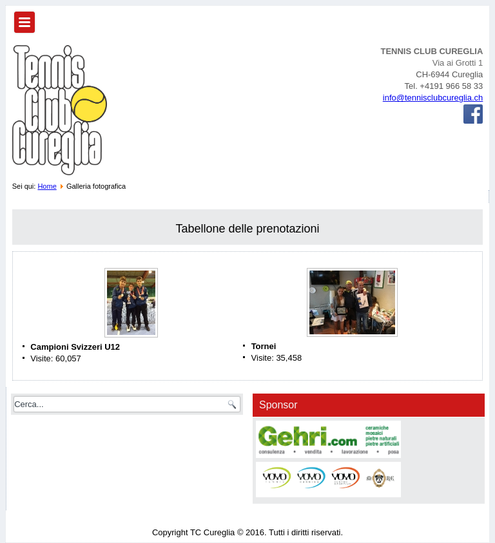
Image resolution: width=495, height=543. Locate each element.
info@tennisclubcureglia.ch (433, 97)
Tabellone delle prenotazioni (247, 228)
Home (46, 186)
